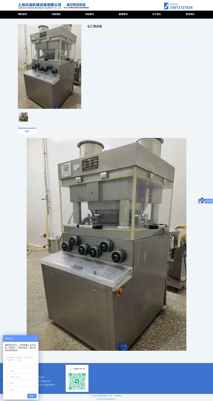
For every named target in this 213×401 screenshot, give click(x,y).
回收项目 (56, 14)
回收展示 (89, 14)
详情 (27, 131)
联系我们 (190, 14)
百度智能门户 (103, 396)
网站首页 (22, 14)
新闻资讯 (123, 14)
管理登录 (118, 396)
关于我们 (156, 14)
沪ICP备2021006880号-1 (106, 399)
